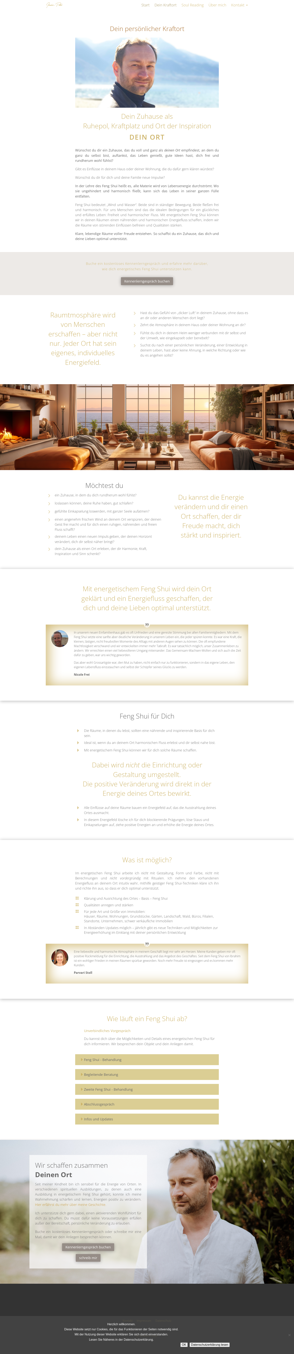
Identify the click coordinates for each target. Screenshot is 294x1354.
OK (184, 1344)
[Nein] (289, 1335)
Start (145, 6)
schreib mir (88, 1258)
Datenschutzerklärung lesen (209, 1344)
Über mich (217, 6)
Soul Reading (193, 6)
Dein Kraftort (165, 6)
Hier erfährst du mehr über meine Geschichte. (70, 1204)
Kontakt (237, 6)
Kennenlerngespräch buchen (147, 281)
